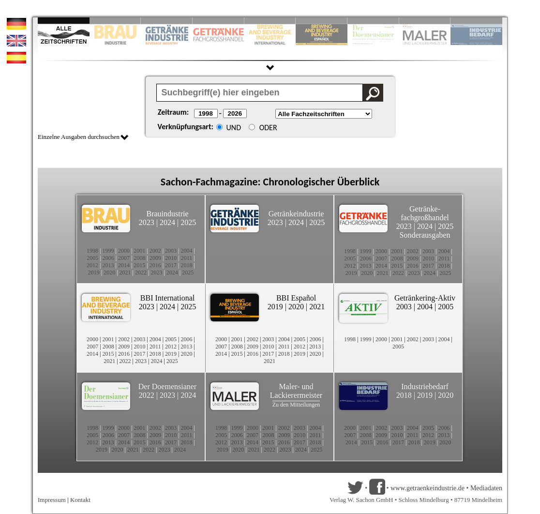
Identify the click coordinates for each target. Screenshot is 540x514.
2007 (124, 258)
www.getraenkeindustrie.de (427, 488)
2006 (108, 258)
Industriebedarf (425, 386)
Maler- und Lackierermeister (296, 390)
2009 (155, 258)
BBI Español (296, 298)
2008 (140, 258)
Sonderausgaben (425, 235)
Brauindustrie (167, 214)
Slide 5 (270, 20)
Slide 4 (218, 20)
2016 (155, 265)
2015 (139, 265)
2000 (124, 250)
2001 (139, 250)
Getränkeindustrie (296, 214)
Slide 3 (167, 20)
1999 (108, 250)
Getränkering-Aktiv (424, 298)
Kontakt (80, 499)
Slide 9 (425, 20)
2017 (171, 265)
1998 (92, 250)
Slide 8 (373, 20)
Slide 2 (115, 20)
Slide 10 (476, 20)
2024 (167, 222)
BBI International (167, 298)
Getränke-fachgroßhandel (425, 213)
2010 (171, 258)
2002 (155, 250)
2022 (141, 272)
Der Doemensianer (167, 386)
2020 (109, 272)
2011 (187, 258)
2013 (108, 265)
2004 (187, 250)
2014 (124, 265)
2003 (171, 250)
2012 (92, 265)
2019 (94, 272)
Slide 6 (321, 20)
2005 (92, 258)
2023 (146, 222)
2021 (125, 272)
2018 (187, 265)
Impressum (52, 499)
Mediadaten (486, 488)
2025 (188, 222)
